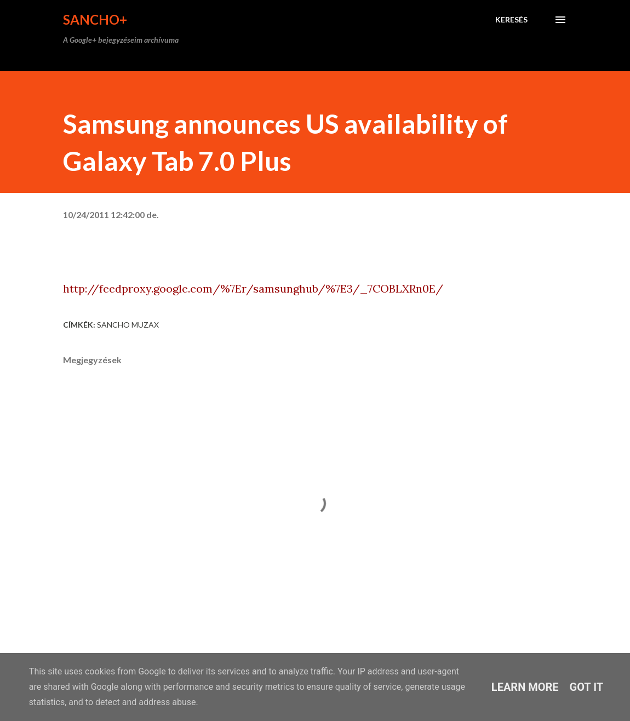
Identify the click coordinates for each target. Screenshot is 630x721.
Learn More (525, 687)
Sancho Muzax (128, 324)
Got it (587, 687)
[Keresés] (511, 19)
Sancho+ (95, 19)
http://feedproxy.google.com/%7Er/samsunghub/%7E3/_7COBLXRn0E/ (253, 288)
